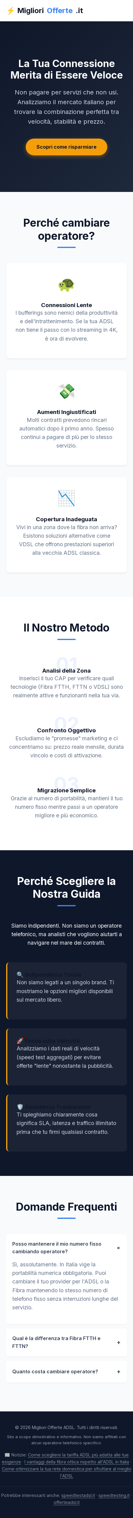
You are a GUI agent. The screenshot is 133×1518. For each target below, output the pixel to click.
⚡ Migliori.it (44, 10)
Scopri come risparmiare (66, 147)
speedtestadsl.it (78, 1495)
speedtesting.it (114, 1495)
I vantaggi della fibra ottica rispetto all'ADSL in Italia (77, 1461)
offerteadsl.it (67, 1502)
